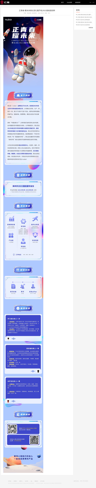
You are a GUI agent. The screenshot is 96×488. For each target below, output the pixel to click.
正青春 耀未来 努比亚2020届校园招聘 (85, 22)
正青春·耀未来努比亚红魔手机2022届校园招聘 (37, 10)
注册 (90, 2)
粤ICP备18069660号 (30, 483)
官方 (49, 13)
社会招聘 (69, 2)
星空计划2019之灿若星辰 (83, 24)
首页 (62, 2)
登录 (93, 2)
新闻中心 (21, 481)
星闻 (78, 10)
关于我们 (9, 481)
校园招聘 (77, 2)
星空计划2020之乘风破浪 (83, 19)
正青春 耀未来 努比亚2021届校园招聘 (85, 17)
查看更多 (91, 27)
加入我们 (26, 481)
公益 (31, 481)
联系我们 (15, 481)
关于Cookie (42, 481)
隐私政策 (36, 481)
